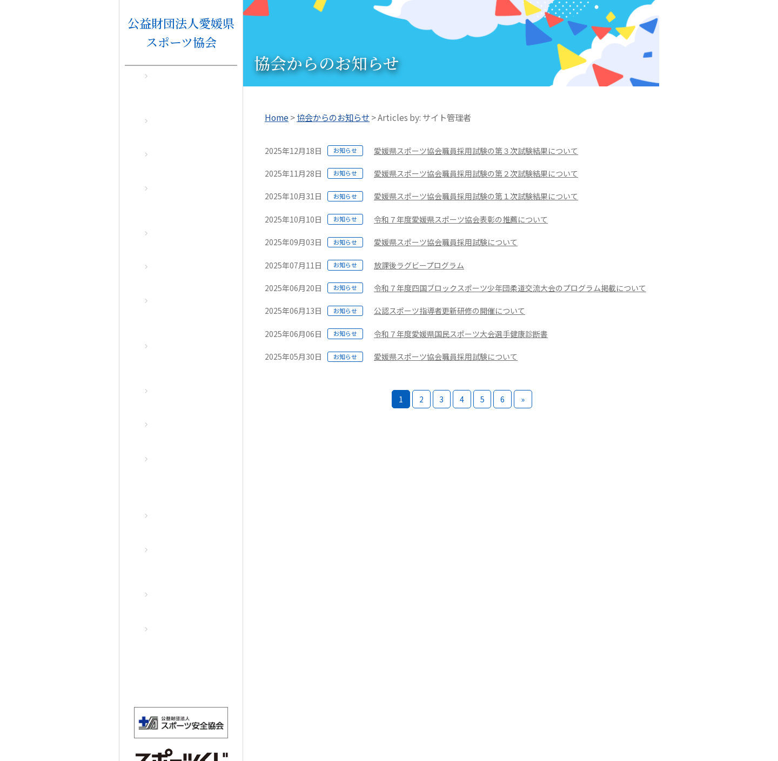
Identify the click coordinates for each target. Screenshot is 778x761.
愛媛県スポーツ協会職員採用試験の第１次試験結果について (476, 196)
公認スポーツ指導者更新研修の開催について (449, 310)
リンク (539, 729)
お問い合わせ (496, 729)
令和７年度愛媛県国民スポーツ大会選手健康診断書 (461, 333)
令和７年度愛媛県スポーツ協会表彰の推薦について (461, 219)
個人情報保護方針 (590, 729)
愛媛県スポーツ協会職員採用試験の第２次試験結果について (476, 173)
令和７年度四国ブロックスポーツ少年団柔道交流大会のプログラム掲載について (510, 287)
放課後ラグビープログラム (419, 265)
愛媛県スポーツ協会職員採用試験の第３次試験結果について (476, 150)
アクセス (644, 729)
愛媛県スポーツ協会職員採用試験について (446, 242)
